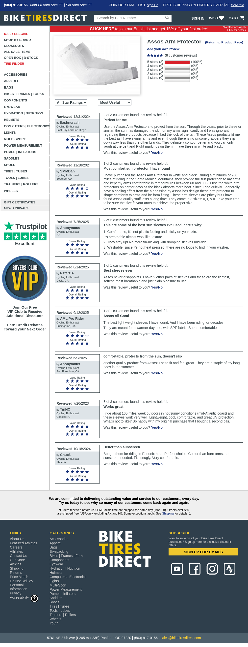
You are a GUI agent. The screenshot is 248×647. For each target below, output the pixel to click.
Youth (54, 623)
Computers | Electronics (27, 126)
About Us (17, 539)
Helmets (11, 120)
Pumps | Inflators (20, 152)
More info (237, 5)
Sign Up (152, 5)
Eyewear (12, 107)
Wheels (11, 191)
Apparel (11, 81)
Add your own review (163, 49)
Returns (16, 573)
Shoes (9, 165)
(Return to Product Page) (224, 42)
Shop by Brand (17, 40)
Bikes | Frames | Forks (24, 94)
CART (237, 18)
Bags (8, 87)
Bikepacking (59, 551)
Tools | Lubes (16, 178)
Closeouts (14, 46)
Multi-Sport (15, 139)
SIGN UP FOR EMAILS (203, 552)
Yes (154, 153)
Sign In (197, 18)
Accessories (15, 74)
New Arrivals (16, 208)
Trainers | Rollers (21, 184)
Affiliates (16, 551)
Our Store (17, 560)
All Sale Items (17, 52)
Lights (10, 132)
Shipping (168, 513)
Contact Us (18, 556)
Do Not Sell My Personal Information (21, 585)
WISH (217, 18)
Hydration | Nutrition (23, 113)
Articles (15, 564)
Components (15, 100)
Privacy (15, 593)
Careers (16, 547)
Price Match (19, 577)
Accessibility (24, 597)
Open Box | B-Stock (21, 58)
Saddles (11, 158)
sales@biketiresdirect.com (180, 638)
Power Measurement (23, 145)
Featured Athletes (23, 543)
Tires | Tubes (15, 171)
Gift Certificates (19, 202)
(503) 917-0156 (16, 5)
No (160, 153)
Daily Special (16, 34)
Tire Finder (14, 63)
